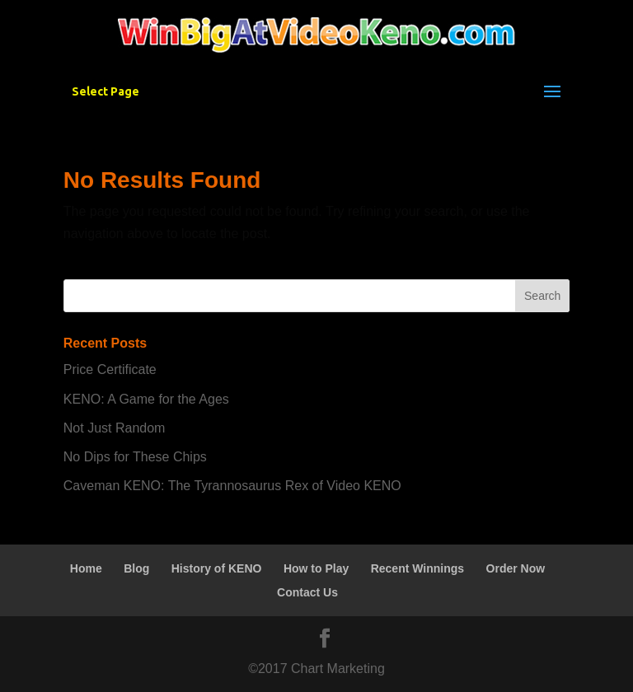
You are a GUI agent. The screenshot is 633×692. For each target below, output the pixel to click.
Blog (136, 568)
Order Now (516, 568)
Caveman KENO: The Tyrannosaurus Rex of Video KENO (232, 486)
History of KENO (216, 568)
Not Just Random (114, 428)
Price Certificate (110, 369)
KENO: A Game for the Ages (146, 399)
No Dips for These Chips (135, 457)
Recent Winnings (417, 568)
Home (86, 568)
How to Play (316, 568)
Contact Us (307, 592)
